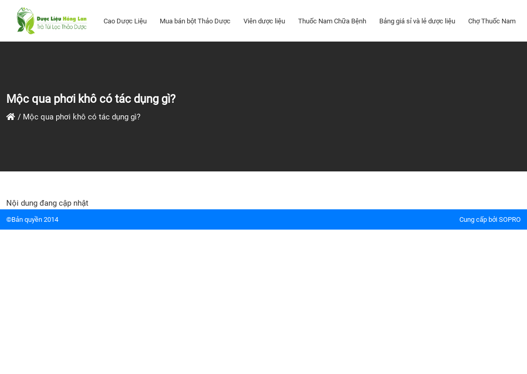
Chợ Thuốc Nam (492, 21)
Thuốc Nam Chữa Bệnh (332, 21)
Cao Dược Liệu (125, 21)
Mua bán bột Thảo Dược (195, 21)
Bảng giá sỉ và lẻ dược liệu (417, 21)
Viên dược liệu (264, 21)
